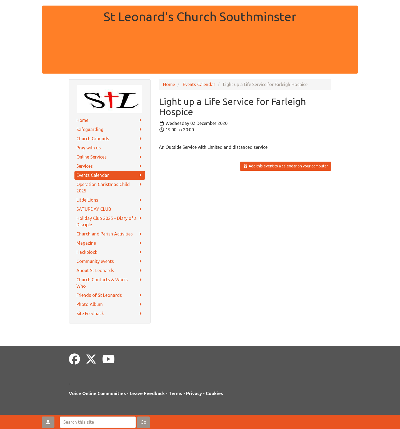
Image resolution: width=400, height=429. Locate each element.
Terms (175, 393)
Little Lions (109, 200)
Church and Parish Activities (109, 234)
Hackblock (109, 252)
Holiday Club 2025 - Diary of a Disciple (109, 221)
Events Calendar (109, 175)
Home (109, 120)
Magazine (109, 243)
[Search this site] (98, 422)
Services (109, 166)
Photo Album (109, 304)
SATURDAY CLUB (109, 209)
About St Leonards (109, 270)
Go (143, 422)
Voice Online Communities (97, 393)
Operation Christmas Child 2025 (109, 187)
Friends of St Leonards (109, 295)
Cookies (214, 393)
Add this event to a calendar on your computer (285, 166)
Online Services (109, 157)
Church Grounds (109, 139)
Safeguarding (109, 129)
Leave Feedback (147, 393)
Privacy (194, 393)
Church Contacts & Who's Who (109, 282)
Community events (109, 261)
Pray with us (109, 148)
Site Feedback (109, 313)
